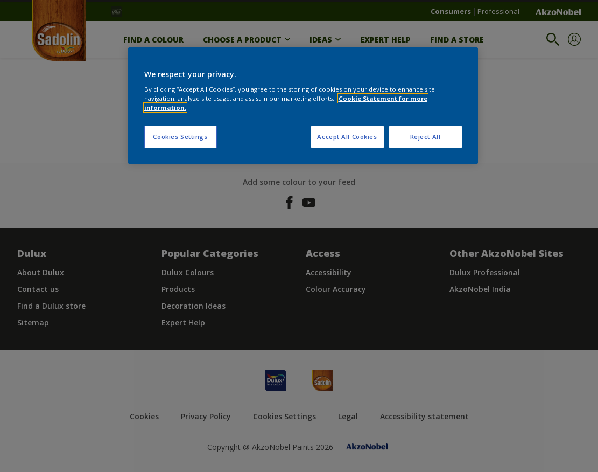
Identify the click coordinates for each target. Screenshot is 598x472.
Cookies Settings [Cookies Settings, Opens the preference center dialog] (180, 137)
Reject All (425, 137)
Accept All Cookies (347, 137)
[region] (303, 105)
